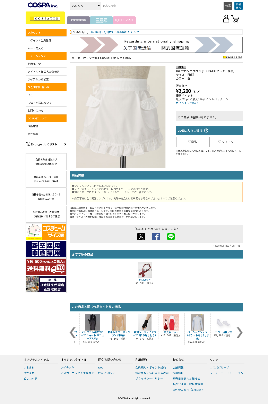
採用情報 (178, 373)
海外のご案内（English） (189, 389)
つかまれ (29, 373)
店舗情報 (178, 367)
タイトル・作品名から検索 (44, 71)
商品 (192, 141)
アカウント (34, 32)
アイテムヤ (68, 367)
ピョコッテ (30, 378)
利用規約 (141, 360)
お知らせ (178, 360)
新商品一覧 (34, 64)
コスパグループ (219, 367)
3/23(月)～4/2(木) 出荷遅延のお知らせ (114, 32)
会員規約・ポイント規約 (150, 367)
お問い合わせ (36, 110)
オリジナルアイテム (36, 360)
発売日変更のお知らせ (187, 378)
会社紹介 (33, 134)
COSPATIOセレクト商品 (115, 58)
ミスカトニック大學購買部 (77, 373)
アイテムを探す (37, 56)
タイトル (225, 141)
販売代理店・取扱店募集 (188, 384)
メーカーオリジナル (84, 58)
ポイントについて (187, 103)
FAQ (30, 95)
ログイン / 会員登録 (39, 40)
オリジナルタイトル (74, 360)
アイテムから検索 (38, 79)
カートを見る (36, 48)
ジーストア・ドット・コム (226, 373)
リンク (214, 360)
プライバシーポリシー (149, 378)
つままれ (29, 367)
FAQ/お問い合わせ (39, 87)
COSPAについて (37, 118)
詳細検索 (238, 5)
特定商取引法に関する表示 (152, 373)
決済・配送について (40, 103)
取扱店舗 (33, 126)
